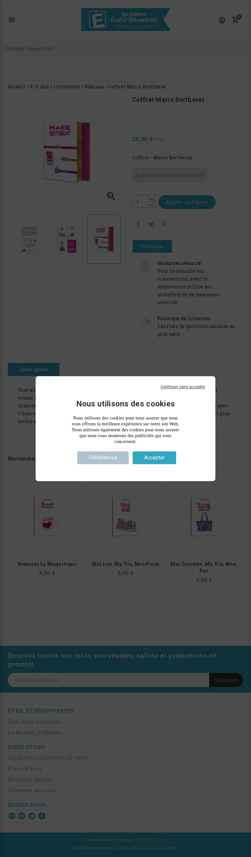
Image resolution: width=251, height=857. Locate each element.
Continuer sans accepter (182, 387)
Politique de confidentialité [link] (125, 469)
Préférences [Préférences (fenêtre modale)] (103, 457)
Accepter (154, 457)
